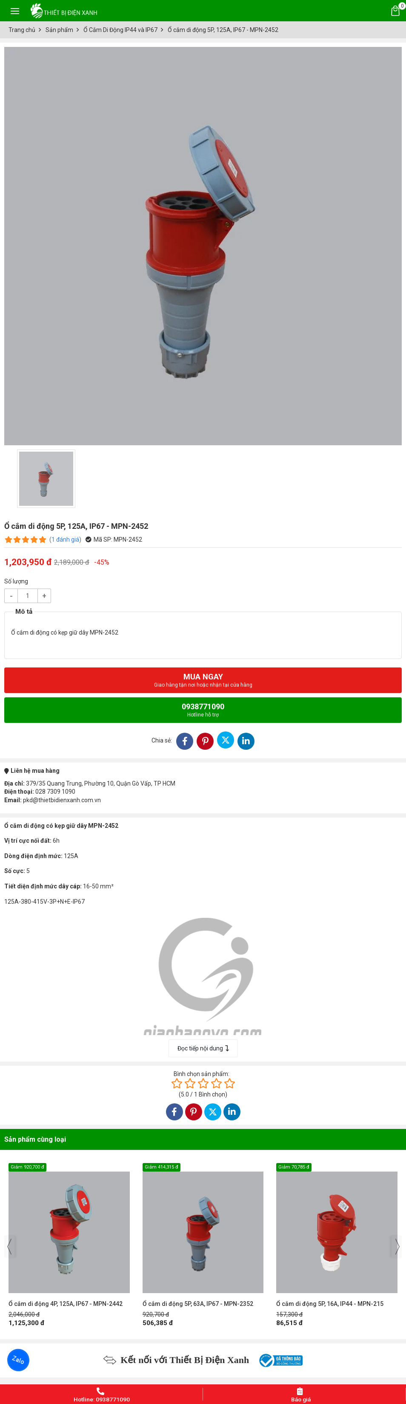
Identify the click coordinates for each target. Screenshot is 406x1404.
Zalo (18, 1360)
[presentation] (9, 1247)
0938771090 (203, 710)
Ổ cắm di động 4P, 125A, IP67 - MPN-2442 (66, 1303)
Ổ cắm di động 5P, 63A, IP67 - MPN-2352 (198, 1303)
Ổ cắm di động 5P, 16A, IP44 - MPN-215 (329, 1303)
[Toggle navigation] (15, 10)
